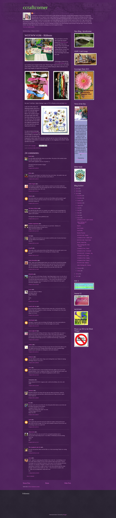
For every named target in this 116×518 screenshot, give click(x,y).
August (79, 205)
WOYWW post (64, 42)
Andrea (30, 344)
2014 (77, 191)
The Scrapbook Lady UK (34, 447)
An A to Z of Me (31, 148)
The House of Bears (33, 208)
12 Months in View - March (83, 260)
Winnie (30, 196)
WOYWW (35, 133)
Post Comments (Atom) (34, 486)
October (79, 200)
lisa (29, 402)
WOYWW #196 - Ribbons (83, 262)
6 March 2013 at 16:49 (34, 284)
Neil (29, 236)
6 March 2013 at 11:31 (34, 218)
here (66, 103)
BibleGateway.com (80, 159)
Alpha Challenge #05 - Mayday (84, 265)
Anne (30, 367)
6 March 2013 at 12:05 (34, 243)
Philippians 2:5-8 (83, 153)
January (79, 270)
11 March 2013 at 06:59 (34, 473)
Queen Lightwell (32, 331)
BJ (33, 13)
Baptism (79, 225)
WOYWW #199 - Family (82, 235)
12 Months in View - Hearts (83, 248)
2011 (77, 276)
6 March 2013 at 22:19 (34, 326)
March (78, 217)
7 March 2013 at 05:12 (34, 352)
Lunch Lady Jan (32, 306)
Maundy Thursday (81, 233)
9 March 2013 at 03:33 (34, 427)
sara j (30, 458)
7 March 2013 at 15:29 (34, 375)
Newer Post (26, 483)
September (79, 203)
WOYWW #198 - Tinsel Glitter (84, 240)
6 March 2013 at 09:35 (34, 168)
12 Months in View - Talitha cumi (84, 237)
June (78, 210)
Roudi (30, 156)
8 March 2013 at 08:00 (34, 397)
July (78, 208)
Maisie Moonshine (33, 260)
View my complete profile (28, 27)
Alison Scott (31, 432)
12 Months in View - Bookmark (84, 250)
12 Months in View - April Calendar (85, 219)
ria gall (30, 248)
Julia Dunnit (31, 320)
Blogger (65, 514)
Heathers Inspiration (33, 223)
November (79, 198)
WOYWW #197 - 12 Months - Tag (84, 253)
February (79, 268)
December (79, 195)
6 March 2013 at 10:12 (34, 191)
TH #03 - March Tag (81, 242)
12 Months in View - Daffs (83, 255)
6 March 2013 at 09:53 (34, 179)
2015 (77, 188)
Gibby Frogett (32, 183)
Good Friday (80, 230)
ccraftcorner (35, 7)
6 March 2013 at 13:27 (34, 255)
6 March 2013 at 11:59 (34, 231)
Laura (30, 289)
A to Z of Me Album (59, 63)
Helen (30, 173)
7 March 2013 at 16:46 (34, 385)
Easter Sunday (80, 228)
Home (47, 483)
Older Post (67, 483)
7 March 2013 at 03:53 (34, 339)
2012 (77, 273)
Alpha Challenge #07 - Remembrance (82, 223)
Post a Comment (30, 476)
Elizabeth (31, 274)
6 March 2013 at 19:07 (34, 301)
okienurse (31, 390)
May (78, 212)
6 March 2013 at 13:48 (34, 269)
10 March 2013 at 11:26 (34, 453)
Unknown (31, 357)
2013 (77, 193)
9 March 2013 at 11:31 (34, 442)
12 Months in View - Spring (83, 258)
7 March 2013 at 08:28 (34, 362)
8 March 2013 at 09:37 (34, 414)
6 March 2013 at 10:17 (34, 203)
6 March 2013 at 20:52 (34, 315)
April (30, 419)
